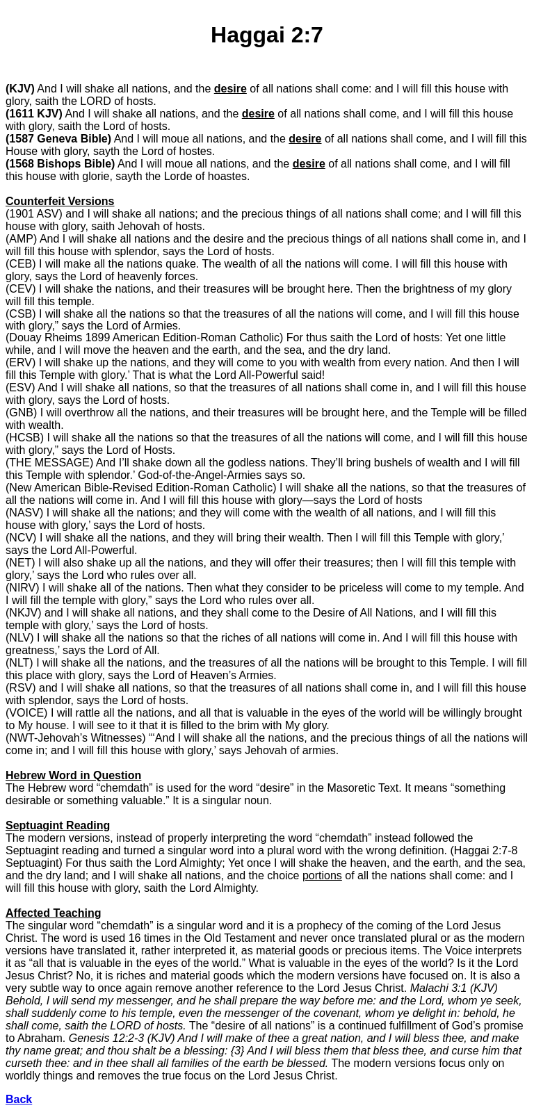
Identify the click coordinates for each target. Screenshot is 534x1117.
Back (19, 1099)
